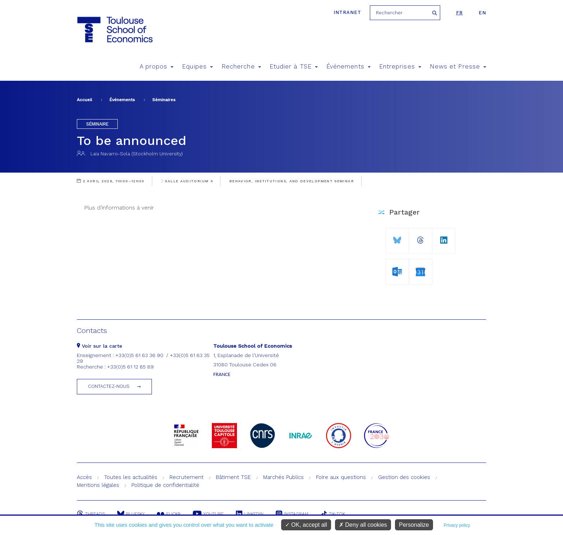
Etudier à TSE (294, 66)
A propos (157, 66)
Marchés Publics (283, 477)
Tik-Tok (333, 514)
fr (459, 12)
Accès (84, 477)
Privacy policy (457, 525)
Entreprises (400, 66)
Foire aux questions (341, 477)
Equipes (197, 66)
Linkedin (250, 514)
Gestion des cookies (404, 477)
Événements (348, 66)
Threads (91, 514)
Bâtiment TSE (233, 477)
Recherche (241, 66)
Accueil (84, 99)
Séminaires (164, 99)
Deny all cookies (363, 525)
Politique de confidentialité (165, 485)
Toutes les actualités (130, 477)
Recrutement (186, 477)
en (482, 12)
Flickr (169, 513)
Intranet (347, 12)
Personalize (414, 525)
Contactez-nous (109, 386)
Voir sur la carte (99, 346)
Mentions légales (98, 485)
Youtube (208, 514)
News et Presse (458, 66)
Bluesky (131, 514)
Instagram (292, 514)
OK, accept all (306, 525)
